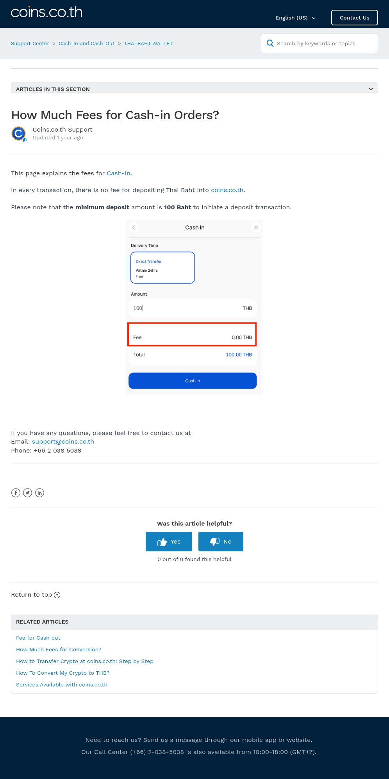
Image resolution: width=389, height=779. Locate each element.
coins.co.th (227, 190)
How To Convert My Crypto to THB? (63, 673)
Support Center (30, 43)
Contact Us (354, 17)
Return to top (35, 594)
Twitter (27, 493)
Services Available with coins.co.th (61, 684)
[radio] (169, 541)
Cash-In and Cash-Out (86, 43)
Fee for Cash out (38, 638)
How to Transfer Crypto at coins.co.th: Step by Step (84, 661)
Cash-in (118, 173)
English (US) (292, 17)
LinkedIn (40, 493)
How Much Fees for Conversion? (59, 649)
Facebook (16, 493)
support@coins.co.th (63, 441)
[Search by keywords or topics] (319, 43)
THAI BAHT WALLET (148, 43)
